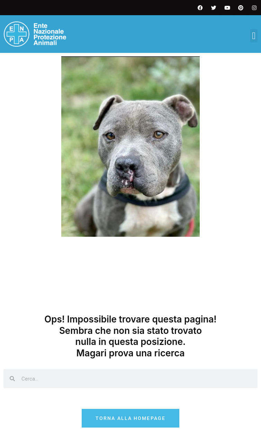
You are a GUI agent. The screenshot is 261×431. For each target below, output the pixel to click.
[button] (254, 36)
